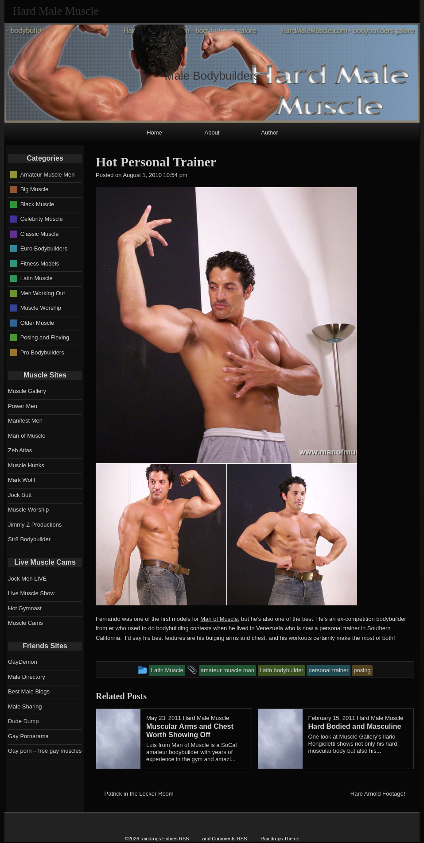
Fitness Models (39, 263)
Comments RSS (229, 838)
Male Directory (26, 677)
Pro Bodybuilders (42, 352)
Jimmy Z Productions (35, 524)
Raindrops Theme (280, 838)
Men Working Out (42, 292)
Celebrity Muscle (41, 219)
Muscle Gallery (27, 391)
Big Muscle (34, 189)
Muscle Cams (25, 623)
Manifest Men (25, 420)
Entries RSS (175, 838)
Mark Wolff (21, 480)
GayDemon (22, 661)
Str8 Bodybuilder (29, 539)
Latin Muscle (36, 278)
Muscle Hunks (26, 465)
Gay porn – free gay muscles (45, 750)
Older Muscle (37, 322)
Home (154, 132)
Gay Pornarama (28, 736)
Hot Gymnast (25, 608)
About (212, 132)
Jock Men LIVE (27, 578)
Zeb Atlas (20, 450)
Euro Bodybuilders (43, 248)
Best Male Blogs (29, 691)
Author (269, 132)
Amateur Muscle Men (47, 174)
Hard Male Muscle (206, 718)
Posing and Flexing (45, 337)
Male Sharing (25, 706)
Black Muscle (37, 203)
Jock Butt (19, 495)
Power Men (22, 406)
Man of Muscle (219, 619)
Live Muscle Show (31, 593)
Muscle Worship (40, 307)
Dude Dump (23, 721)
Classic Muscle (39, 233)
